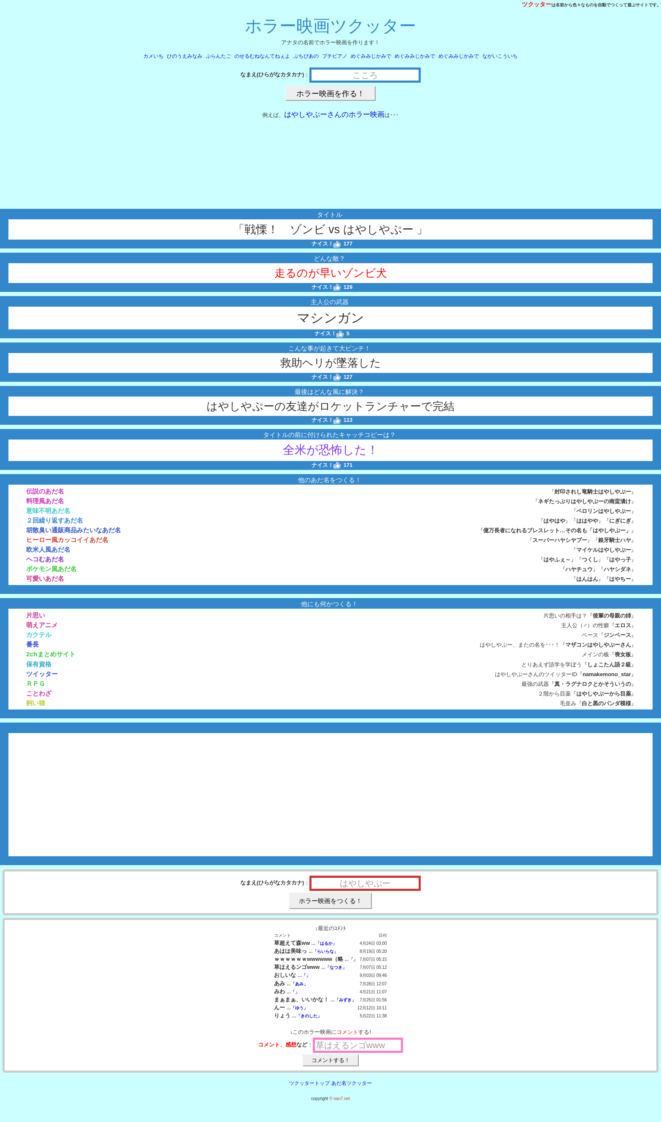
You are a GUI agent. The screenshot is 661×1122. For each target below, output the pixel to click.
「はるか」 (326, 943)
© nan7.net (339, 1098)
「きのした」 (309, 1016)
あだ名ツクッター (351, 1083)
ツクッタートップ (309, 1083)
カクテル (38, 634)
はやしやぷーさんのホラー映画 (334, 115)
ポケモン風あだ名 (51, 568)
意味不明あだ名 (48, 510)
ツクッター (536, 4)
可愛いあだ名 (45, 578)
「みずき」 (345, 1000)
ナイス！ (326, 243)
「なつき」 (336, 967)
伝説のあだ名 (45, 491)
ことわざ (38, 693)
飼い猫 (35, 703)
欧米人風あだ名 (48, 549)
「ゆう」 (299, 1008)
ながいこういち (500, 56)
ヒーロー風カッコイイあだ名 (67, 539)
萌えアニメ (42, 624)
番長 (32, 644)
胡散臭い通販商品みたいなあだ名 (73, 530)
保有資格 (38, 664)
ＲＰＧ (35, 683)
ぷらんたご (218, 56)
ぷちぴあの (306, 56)
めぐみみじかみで (371, 56)
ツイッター (42, 673)
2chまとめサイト (50, 654)
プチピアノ (334, 56)
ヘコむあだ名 (45, 559)
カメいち (153, 56)
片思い (35, 615)
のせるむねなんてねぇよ (262, 56)
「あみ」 (299, 984)
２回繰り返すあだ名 (54, 520)
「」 (353, 959)
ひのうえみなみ (184, 56)
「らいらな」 (325, 951)
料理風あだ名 (45, 500)
